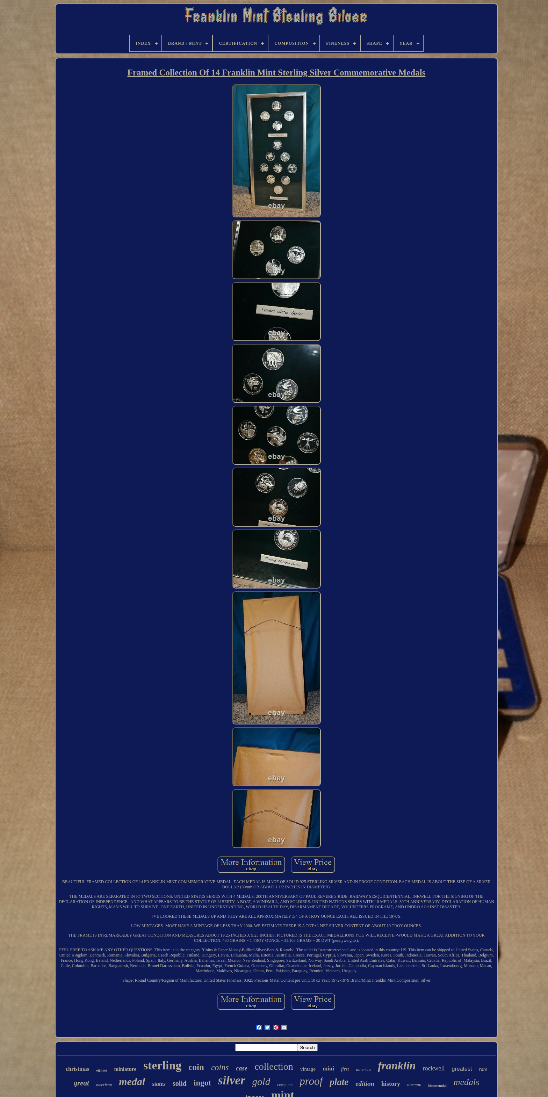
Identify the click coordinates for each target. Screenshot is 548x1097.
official (101, 1070)
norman (414, 1084)
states (159, 1084)
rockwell (434, 1068)
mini (328, 1068)
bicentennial (437, 1086)
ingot (202, 1082)
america (363, 1069)
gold (261, 1081)
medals (467, 1082)
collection (273, 1066)
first (345, 1069)
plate (339, 1082)
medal (132, 1081)
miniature (125, 1069)
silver (231, 1080)
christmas (77, 1069)
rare (483, 1069)
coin (196, 1067)
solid (180, 1083)
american (104, 1084)
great (81, 1083)
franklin (397, 1065)
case (242, 1068)
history (390, 1083)
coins (220, 1067)
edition (364, 1083)
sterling (162, 1065)
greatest (462, 1069)
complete (285, 1084)
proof (311, 1081)
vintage (308, 1069)
